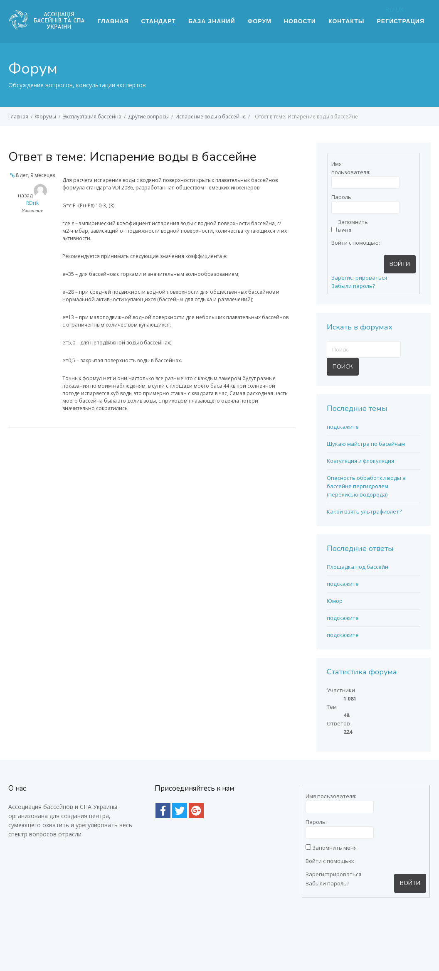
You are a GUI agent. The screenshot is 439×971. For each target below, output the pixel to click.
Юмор (335, 601)
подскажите (343, 426)
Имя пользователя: (345, 168)
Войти (400, 264)
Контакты (346, 21)
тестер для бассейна (99, 942)
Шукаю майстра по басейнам (366, 443)
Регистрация (400, 21)
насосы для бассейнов (102, 931)
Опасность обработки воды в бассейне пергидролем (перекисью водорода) (366, 486)
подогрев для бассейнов (179, 931)
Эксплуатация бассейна (92, 116)
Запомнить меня (352, 226)
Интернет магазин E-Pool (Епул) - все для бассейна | (202, 942)
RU (389, 9)
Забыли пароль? (353, 286)
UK (399, 9)
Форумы (45, 116)
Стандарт (158, 21)
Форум (259, 21)
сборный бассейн (339, 931)
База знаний (211, 21)
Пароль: (342, 197)
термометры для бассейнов (264, 931)
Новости (300, 21)
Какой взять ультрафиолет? (364, 511)
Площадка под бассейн (357, 566)
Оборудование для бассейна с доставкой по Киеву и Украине (235, 953)
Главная (113, 21)
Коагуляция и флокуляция (360, 461)
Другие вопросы (148, 116)
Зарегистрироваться (359, 277)
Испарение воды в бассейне (210, 116)
